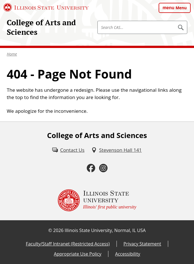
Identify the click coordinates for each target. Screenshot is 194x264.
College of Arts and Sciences (41, 27)
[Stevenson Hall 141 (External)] (116, 150)
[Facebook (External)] (91, 168)
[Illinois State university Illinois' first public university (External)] (97, 200)
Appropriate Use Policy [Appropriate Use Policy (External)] (77, 254)
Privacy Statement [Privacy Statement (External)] (142, 244)
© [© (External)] (50, 230)
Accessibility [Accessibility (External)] (127, 254)
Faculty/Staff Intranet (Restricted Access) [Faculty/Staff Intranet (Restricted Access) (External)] (68, 244)
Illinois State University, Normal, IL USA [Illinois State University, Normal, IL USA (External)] (105, 230)
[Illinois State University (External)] (46, 7)
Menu (181, 7)
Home (12, 54)
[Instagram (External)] (103, 168)
